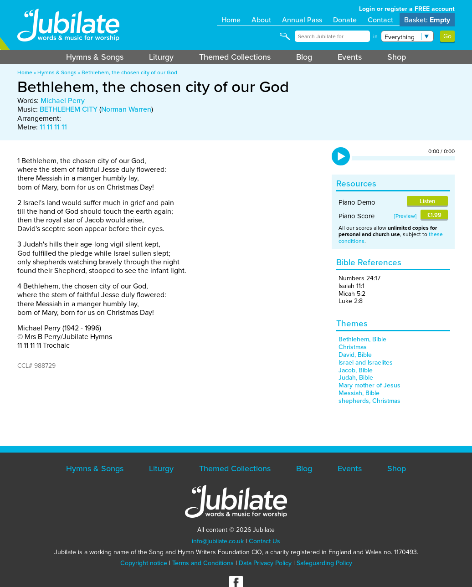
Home (231, 20)
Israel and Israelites (366, 362)
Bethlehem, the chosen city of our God (129, 72)
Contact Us (264, 541)
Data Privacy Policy (265, 563)
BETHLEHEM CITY (68, 109)
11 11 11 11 (53, 127)
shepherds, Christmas (369, 401)
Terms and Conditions (203, 563)
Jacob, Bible (356, 370)
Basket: (427, 20)
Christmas (353, 347)
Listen (427, 201)
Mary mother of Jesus (369, 385)
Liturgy (161, 57)
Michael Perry (63, 100)
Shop (396, 57)
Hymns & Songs (94, 57)
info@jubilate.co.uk (218, 541)
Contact (380, 20)
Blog (304, 57)
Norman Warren (126, 109)
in (375, 36)
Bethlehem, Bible (362, 339)
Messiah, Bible (359, 393)
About (261, 20)
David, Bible (355, 355)
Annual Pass (302, 20)
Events (350, 57)
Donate (345, 20)
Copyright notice (143, 563)
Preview (405, 216)
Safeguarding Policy (324, 563)
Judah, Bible (356, 377)
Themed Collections (235, 57)
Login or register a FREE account (407, 9)
